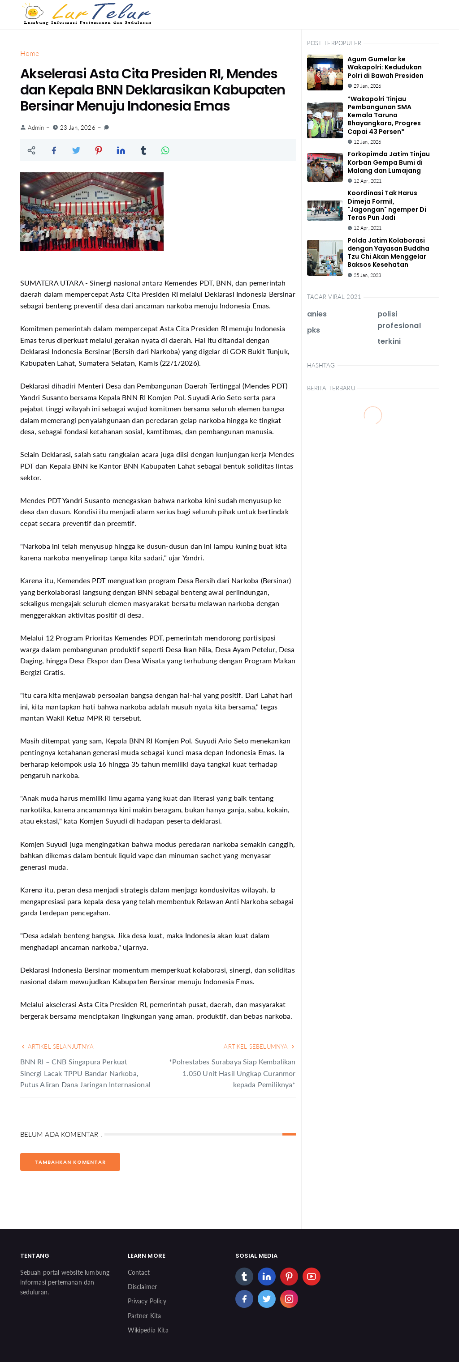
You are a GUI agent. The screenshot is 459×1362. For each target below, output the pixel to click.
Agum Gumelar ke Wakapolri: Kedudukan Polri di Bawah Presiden (385, 67)
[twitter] (267, 1299)
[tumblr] (244, 1276)
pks (313, 330)
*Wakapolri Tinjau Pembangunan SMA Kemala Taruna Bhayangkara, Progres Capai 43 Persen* (384, 115)
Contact (139, 1272)
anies (317, 314)
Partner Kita (144, 1315)
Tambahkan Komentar (70, 1162)
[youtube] (311, 1276)
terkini (389, 341)
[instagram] (289, 1299)
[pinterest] (289, 1276)
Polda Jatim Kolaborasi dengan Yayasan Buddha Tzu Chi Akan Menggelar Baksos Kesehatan (388, 252)
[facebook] (244, 1299)
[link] (106, 127)
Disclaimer (142, 1286)
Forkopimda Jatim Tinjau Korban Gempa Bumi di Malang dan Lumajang (388, 162)
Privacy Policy (147, 1301)
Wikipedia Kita (148, 1330)
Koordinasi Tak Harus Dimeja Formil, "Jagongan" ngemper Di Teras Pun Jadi (386, 205)
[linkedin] (267, 1276)
